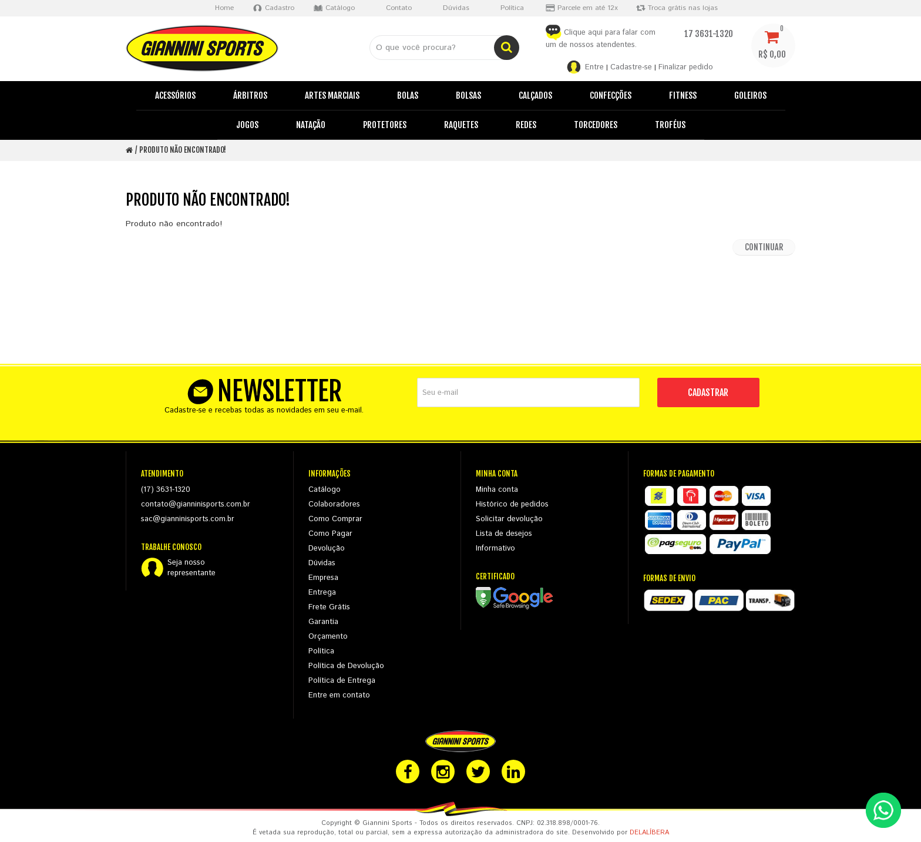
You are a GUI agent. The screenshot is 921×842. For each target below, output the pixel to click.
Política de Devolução (346, 666)
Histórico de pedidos (512, 504)
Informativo (495, 548)
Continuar (764, 247)
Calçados (535, 95)
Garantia (323, 622)
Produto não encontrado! (182, 150)
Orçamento (328, 636)
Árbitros (250, 95)
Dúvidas (321, 563)
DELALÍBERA (649, 832)
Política (321, 651)
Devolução (326, 548)
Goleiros (750, 95)
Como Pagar (330, 533)
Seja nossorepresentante (191, 568)
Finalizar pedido (685, 67)
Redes (526, 124)
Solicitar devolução (509, 519)
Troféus (670, 124)
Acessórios (175, 95)
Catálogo (324, 489)
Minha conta (497, 489)
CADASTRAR (708, 392)
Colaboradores (334, 504)
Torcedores (595, 124)
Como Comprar (335, 519)
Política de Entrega (341, 680)
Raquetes (461, 124)
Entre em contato (339, 695)
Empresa (323, 577)
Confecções (610, 95)
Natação (310, 124)
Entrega (322, 592)
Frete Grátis (329, 607)
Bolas (407, 95)
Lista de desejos (504, 533)
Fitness (683, 95)
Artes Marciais (332, 95)
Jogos (247, 124)
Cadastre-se (631, 67)
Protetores (384, 124)
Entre (594, 67)
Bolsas (468, 95)
